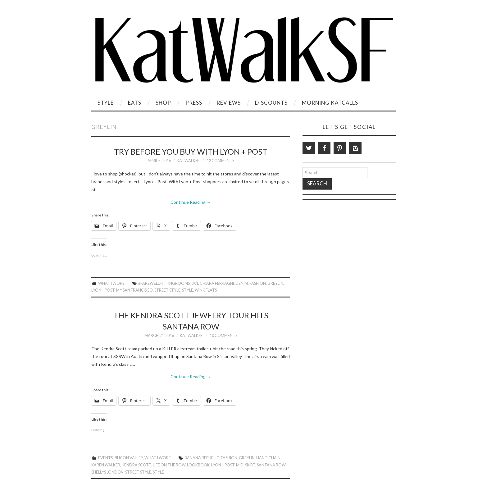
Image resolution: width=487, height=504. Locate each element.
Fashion (257, 283)
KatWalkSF (188, 160)
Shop (163, 102)
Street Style (167, 290)
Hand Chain (268, 458)
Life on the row (169, 465)
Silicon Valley (128, 458)
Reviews (228, 102)
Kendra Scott (136, 465)
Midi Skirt (245, 465)
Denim (241, 283)
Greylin (275, 283)
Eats (134, 102)
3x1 (194, 283)
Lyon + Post (103, 290)
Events (105, 458)
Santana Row (271, 465)
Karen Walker (105, 465)
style (187, 290)
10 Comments (223, 335)
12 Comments (220, 160)
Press (193, 102)
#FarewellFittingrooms (164, 283)
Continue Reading (191, 202)
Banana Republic (201, 458)
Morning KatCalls (330, 102)
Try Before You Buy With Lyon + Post (190, 151)
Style (106, 102)
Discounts (271, 102)
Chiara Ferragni (217, 283)
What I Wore (111, 283)
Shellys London (107, 472)
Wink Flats (206, 290)
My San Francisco (134, 290)
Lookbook (198, 465)
